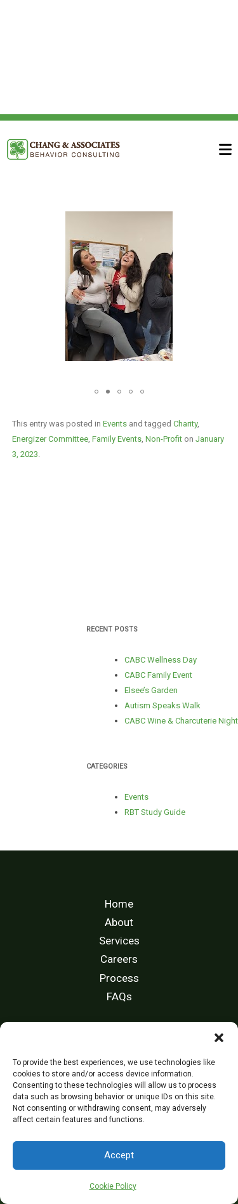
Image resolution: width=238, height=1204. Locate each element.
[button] (219, 1037)
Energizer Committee (50, 439)
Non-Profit (163, 439)
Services (119, 940)
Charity (185, 423)
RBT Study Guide (154, 812)
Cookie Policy (112, 1186)
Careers (119, 959)
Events (115, 423)
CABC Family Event (158, 675)
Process (119, 978)
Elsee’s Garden (151, 690)
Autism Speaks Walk (162, 705)
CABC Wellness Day (160, 660)
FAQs (119, 996)
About (119, 922)
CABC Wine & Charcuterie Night (181, 720)
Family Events (117, 439)
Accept (119, 1155)
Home (119, 903)
